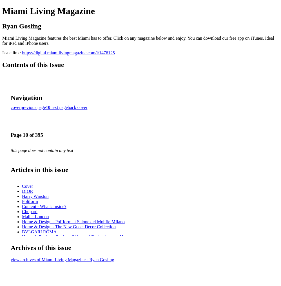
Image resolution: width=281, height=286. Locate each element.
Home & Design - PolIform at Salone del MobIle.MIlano (73, 221)
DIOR (27, 191)
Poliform (30, 201)
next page (59, 107)
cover (16, 107)
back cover (78, 107)
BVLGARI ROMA (39, 231)
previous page (33, 107)
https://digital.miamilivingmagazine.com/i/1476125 (68, 52)
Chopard (29, 211)
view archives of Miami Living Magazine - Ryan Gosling (62, 259)
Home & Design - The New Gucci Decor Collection (69, 226)
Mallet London (35, 216)
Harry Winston (35, 196)
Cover (27, 186)
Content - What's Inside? (44, 206)
